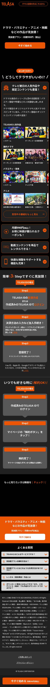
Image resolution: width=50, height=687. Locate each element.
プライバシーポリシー (25, 662)
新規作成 (33, 297)
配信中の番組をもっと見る (25, 214)
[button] (45, 134)
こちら (14, 332)
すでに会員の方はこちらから (33, 3)
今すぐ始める (25, 45)
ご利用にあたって (25, 656)
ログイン (39, 304)
